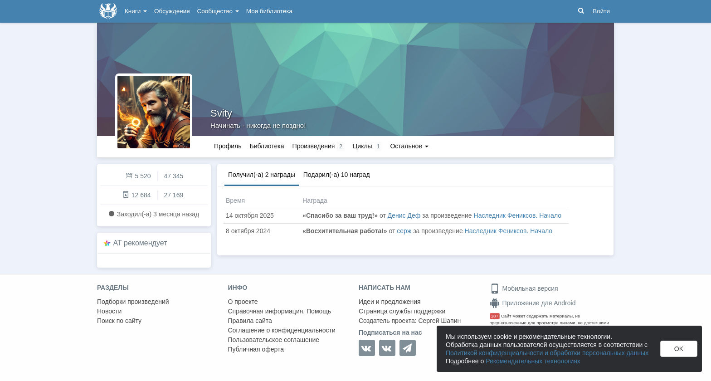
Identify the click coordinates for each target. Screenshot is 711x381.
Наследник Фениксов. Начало (517, 215)
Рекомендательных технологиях (533, 361)
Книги (136, 11)
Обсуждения (172, 11)
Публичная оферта (256, 349)
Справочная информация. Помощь (279, 311)
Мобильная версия (524, 288)
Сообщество (218, 11)
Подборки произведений (133, 301)
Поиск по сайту (119, 320)
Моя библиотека (269, 11)
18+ (495, 315)
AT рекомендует (140, 243)
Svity (221, 113)
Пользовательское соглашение (274, 339)
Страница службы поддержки (402, 311)
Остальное (409, 146)
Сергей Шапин (439, 320)
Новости (109, 311)
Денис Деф (404, 215)
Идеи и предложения (390, 301)
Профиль (227, 146)
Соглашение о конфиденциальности (282, 330)
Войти (601, 11)
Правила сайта (250, 320)
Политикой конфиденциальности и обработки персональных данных (547, 353)
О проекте (243, 301)
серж (404, 230)
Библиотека (266, 146)
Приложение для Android (533, 303)
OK (678, 348)
